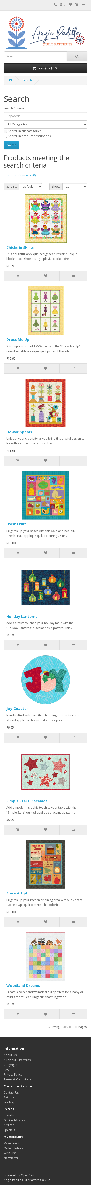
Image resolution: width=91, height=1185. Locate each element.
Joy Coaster (17, 708)
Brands (9, 1115)
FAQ (6, 1070)
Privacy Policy (13, 1074)
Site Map (9, 1102)
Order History (13, 1148)
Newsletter (11, 1158)
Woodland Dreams (23, 985)
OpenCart (27, 1175)
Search (27, 80)
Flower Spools (19, 431)
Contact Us (11, 1092)
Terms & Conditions (17, 1079)
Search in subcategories (22, 131)
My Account (11, 1143)
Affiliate (9, 1125)
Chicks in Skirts (20, 247)
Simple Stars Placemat (26, 800)
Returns (9, 1097)
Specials (9, 1130)
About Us (10, 1055)
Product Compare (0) (21, 175)
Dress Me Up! (18, 339)
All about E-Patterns (17, 1060)
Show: (56, 187)
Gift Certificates (14, 1120)
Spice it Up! (16, 893)
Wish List (10, 1153)
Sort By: (11, 187)
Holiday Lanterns (21, 616)
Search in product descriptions (27, 136)
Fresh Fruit (16, 524)
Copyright (10, 1065)
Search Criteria (14, 108)
